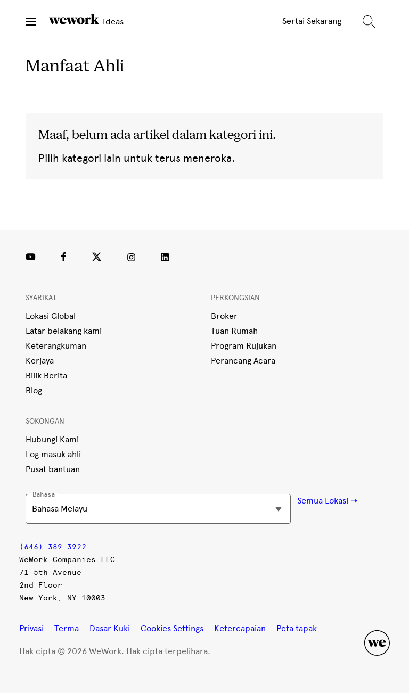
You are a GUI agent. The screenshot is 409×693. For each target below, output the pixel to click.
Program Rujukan (243, 346)
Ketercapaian (240, 628)
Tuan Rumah (234, 331)
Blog (34, 390)
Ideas (86, 20)
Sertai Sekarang (311, 21)
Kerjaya (40, 361)
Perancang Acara (243, 361)
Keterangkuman (56, 346)
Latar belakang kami (64, 331)
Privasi (31, 628)
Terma (66, 628)
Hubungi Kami (52, 439)
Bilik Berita (46, 375)
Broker (224, 316)
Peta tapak (296, 628)
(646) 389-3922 (52, 546)
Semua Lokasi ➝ (327, 501)
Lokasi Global (51, 316)
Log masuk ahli (53, 454)
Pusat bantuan (53, 469)
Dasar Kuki (109, 628)
